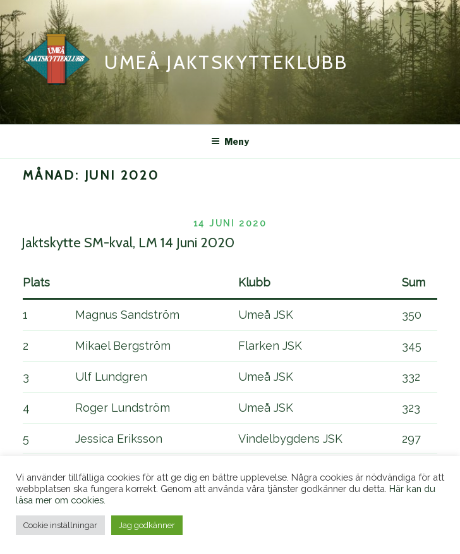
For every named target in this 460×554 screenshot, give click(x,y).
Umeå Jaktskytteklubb (226, 62)
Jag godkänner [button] (147, 525)
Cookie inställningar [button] (60, 525)
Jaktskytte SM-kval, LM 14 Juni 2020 (127, 242)
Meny (230, 141)
